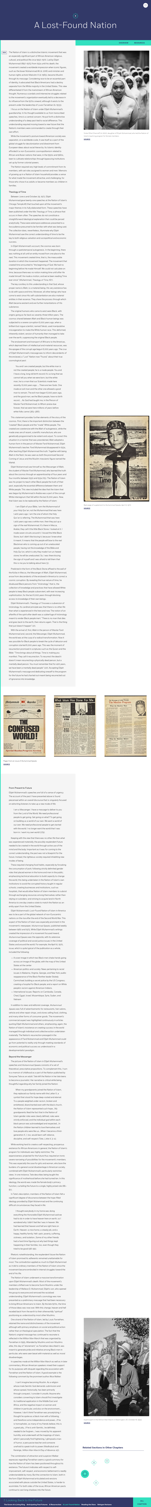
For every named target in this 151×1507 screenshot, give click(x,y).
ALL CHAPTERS (142, 1502)
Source (87, 139)
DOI (5, 52)
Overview (123, 43)
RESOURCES (139, 43)
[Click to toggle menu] (145, 5)
